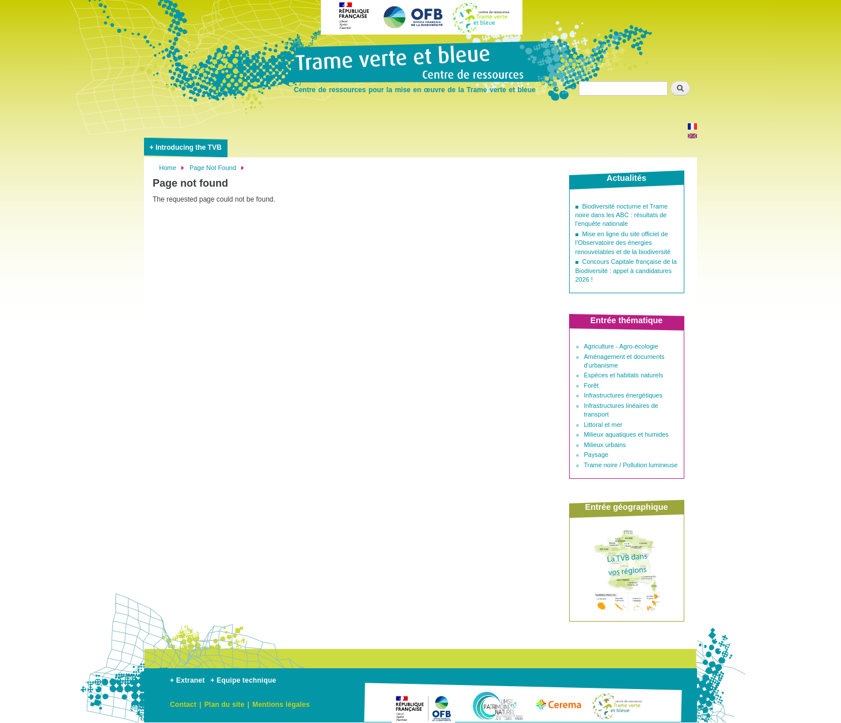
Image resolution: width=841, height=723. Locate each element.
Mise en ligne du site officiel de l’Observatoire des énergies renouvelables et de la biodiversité (623, 242)
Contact (183, 705)
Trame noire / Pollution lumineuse (631, 464)
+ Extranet (187, 680)
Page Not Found (213, 167)
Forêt (591, 385)
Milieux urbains (605, 444)
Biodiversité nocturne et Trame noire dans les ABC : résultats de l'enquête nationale (621, 215)
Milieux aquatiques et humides (626, 434)
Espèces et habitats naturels (624, 375)
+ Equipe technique (243, 680)
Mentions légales (281, 705)
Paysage (596, 454)
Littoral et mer (603, 424)
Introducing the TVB (189, 147)
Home (167, 167)
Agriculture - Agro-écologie (621, 346)
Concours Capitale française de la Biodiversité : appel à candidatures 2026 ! (626, 270)
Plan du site (224, 705)
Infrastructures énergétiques (623, 395)
